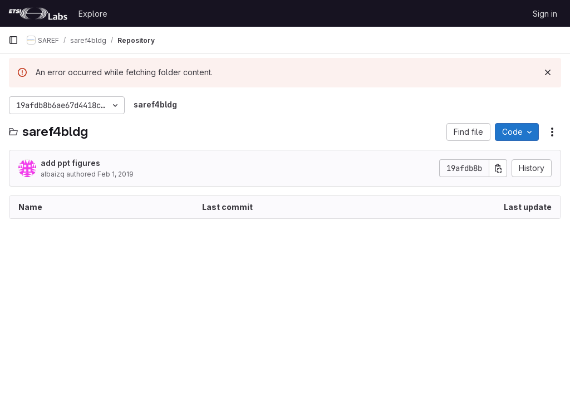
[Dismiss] (547, 72)
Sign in (545, 13)
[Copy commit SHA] (498, 168)
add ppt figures (70, 163)
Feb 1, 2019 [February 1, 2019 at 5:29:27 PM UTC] (115, 174)
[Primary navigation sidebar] (13, 40)
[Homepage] (38, 13)
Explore (92, 13)
